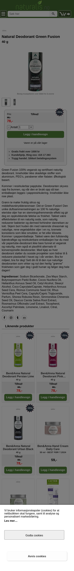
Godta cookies (34, 535)
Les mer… (10, 520)
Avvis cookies (37, 556)
